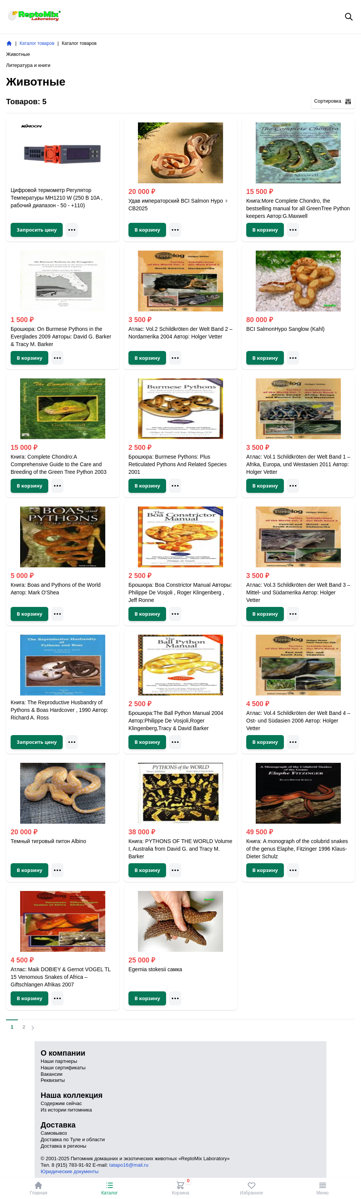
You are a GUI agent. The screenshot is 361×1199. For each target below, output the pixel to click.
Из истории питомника (66, 1110)
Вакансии (51, 1074)
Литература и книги (28, 65)
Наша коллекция (72, 1095)
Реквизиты (53, 1080)
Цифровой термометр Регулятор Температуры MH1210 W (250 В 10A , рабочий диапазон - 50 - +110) (57, 197)
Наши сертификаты (63, 1067)
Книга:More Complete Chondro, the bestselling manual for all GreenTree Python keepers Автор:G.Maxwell (298, 208)
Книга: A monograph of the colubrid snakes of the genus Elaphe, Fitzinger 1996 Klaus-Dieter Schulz (297, 848)
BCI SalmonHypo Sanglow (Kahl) (285, 329)
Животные (18, 54)
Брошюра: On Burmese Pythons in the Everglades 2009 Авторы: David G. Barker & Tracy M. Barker (61, 336)
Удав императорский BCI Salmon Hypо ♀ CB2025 (178, 204)
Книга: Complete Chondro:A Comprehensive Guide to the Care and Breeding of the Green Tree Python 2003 (58, 464)
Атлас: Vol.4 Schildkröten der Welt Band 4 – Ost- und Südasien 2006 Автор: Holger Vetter (298, 720)
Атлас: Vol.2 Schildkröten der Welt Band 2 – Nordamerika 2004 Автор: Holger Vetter (180, 333)
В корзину (147, 229)
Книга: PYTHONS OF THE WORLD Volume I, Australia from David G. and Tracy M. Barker (180, 848)
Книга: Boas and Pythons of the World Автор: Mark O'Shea (56, 589)
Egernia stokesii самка (155, 969)
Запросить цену (37, 229)
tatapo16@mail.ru (129, 1165)
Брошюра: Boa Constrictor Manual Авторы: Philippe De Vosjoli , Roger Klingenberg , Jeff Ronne (180, 592)
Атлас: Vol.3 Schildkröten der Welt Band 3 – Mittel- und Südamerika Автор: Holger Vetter (298, 592)
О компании (63, 1053)
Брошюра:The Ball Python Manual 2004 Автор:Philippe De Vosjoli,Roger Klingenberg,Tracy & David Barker (175, 720)
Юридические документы (69, 1171)
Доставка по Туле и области (73, 1139)
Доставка (58, 1125)
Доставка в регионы (63, 1146)
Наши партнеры (59, 1061)
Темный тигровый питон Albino (48, 841)
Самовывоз (54, 1133)
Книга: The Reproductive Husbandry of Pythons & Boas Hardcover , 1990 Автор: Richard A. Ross (59, 710)
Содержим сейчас (61, 1103)
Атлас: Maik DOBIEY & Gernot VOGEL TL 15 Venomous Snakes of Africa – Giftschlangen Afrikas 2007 (61, 977)
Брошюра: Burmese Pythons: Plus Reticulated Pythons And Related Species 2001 (177, 464)
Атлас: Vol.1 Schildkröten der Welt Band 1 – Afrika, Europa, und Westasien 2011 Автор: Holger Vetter (298, 464)
